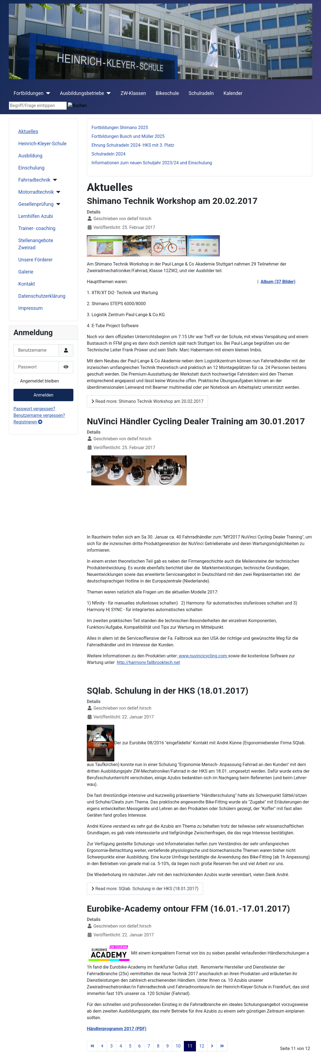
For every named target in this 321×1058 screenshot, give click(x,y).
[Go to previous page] (102, 1046)
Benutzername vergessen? (39, 415)
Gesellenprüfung (36, 204)
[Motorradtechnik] (57, 192)
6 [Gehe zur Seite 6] (139, 1046)
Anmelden (43, 395)
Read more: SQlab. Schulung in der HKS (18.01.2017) (145, 888)
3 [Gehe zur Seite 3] (111, 1046)
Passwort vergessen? (34, 408)
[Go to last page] (222, 1046)
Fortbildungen (28, 93)
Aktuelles (28, 131)
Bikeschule (167, 93)
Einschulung (31, 168)
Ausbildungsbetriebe (82, 93)
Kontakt (26, 284)
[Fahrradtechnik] (53, 180)
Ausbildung (30, 155)
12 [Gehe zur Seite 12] (201, 1046)
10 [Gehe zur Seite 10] (178, 1046)
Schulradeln (201, 93)
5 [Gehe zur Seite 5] (130, 1046)
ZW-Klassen (133, 93)
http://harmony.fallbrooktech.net (148, 662)
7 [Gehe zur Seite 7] (149, 1046)
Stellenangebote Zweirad (35, 244)
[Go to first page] (92, 1046)
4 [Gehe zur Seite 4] (121, 1046)
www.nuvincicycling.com (203, 655)
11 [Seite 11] (189, 1046)
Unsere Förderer (35, 260)
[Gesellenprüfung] (57, 204)
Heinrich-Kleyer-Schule (42, 143)
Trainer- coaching (37, 228)
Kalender (232, 93)
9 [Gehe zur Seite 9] (167, 1046)
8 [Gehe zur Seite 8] (158, 1046)
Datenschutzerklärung (41, 296)
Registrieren (27, 422)
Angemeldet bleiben (39, 381)
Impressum (30, 308)
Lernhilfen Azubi (35, 216)
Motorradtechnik (36, 192)
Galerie (26, 272)
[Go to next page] (212, 1046)
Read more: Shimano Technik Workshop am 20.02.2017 (147, 401)
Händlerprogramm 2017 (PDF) (116, 1028)
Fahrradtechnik (34, 180)
